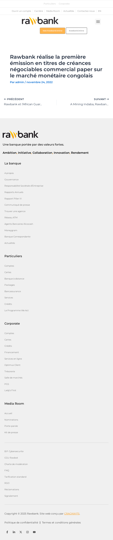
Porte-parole (11, 426)
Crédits (8, 304)
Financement (11, 352)
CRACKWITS (72, 513)
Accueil (8, 413)
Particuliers (50, 3)
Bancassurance (12, 291)
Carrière (38, 11)
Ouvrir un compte (21, 11)
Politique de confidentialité (21, 522)
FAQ (6, 470)
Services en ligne (13, 358)
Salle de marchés (13, 377)
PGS (6, 384)
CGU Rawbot (11, 457)
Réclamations (11, 489)
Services (8, 297)
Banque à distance (14, 278)
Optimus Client (12, 365)
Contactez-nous (86, 11)
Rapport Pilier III (13, 198)
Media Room (53, 11)
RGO (6, 483)
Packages (9, 285)
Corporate (64, 3)
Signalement (11, 496)
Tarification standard (15, 476)
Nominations (11, 419)
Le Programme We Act (16, 310)
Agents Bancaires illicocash (18, 224)
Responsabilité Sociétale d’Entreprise (23, 185)
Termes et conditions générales (61, 522)
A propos (9, 173)
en (99, 11)
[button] (98, 22)
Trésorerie (9, 371)
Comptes (9, 265)
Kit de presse (11, 432)
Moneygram (10, 230)
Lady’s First (10, 390)
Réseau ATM (10, 217)
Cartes (7, 272)
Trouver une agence (14, 211)
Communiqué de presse (17, 204)
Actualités (68, 11)
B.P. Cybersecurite (13, 451)
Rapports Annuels (13, 192)
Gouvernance (11, 179)
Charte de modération (16, 464)
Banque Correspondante (17, 236)
